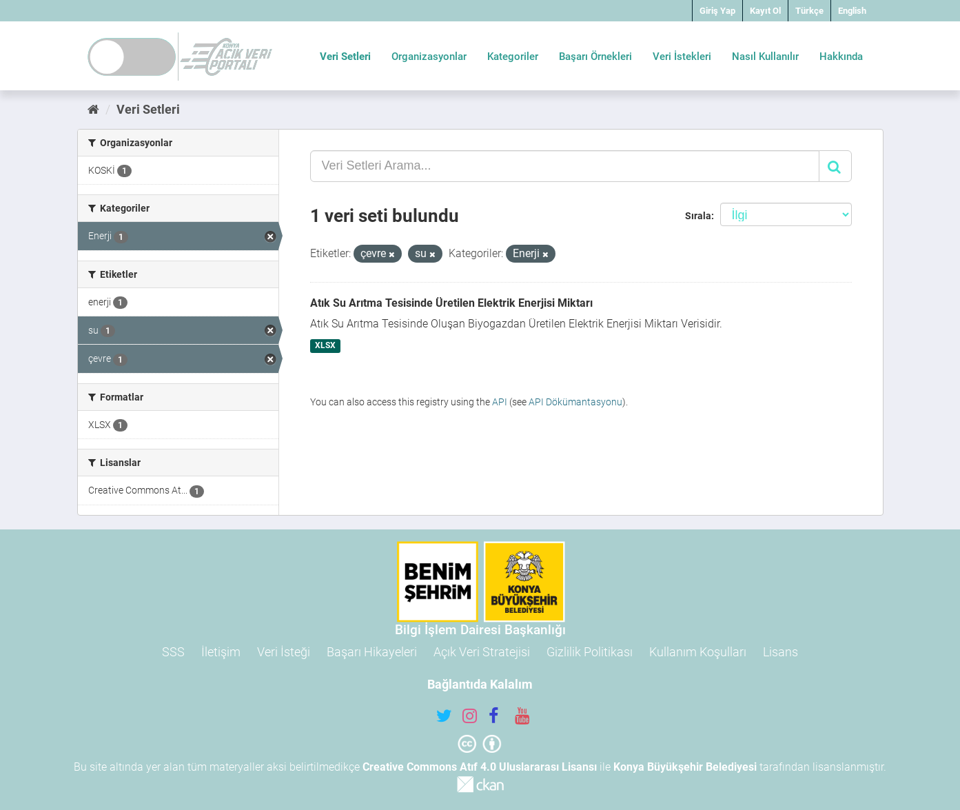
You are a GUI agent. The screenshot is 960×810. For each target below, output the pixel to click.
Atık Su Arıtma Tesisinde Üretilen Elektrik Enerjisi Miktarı (451, 303)
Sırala (698, 215)
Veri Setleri (345, 56)
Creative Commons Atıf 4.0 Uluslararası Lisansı (479, 766)
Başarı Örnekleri (595, 56)
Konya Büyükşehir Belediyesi (685, 766)
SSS (173, 652)
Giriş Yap (717, 11)
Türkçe (809, 11)
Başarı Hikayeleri (372, 652)
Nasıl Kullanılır (765, 56)
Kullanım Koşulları (697, 652)
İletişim (221, 652)
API (499, 401)
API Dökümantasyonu (575, 401)
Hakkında (841, 56)
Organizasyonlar (429, 56)
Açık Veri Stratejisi (481, 652)
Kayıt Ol (765, 11)
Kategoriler (512, 56)
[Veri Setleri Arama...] (564, 166)
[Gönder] (835, 166)
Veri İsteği (283, 652)
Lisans (780, 652)
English (852, 11)
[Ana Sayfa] (93, 109)
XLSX (325, 346)
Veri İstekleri (682, 56)
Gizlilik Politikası (590, 652)
